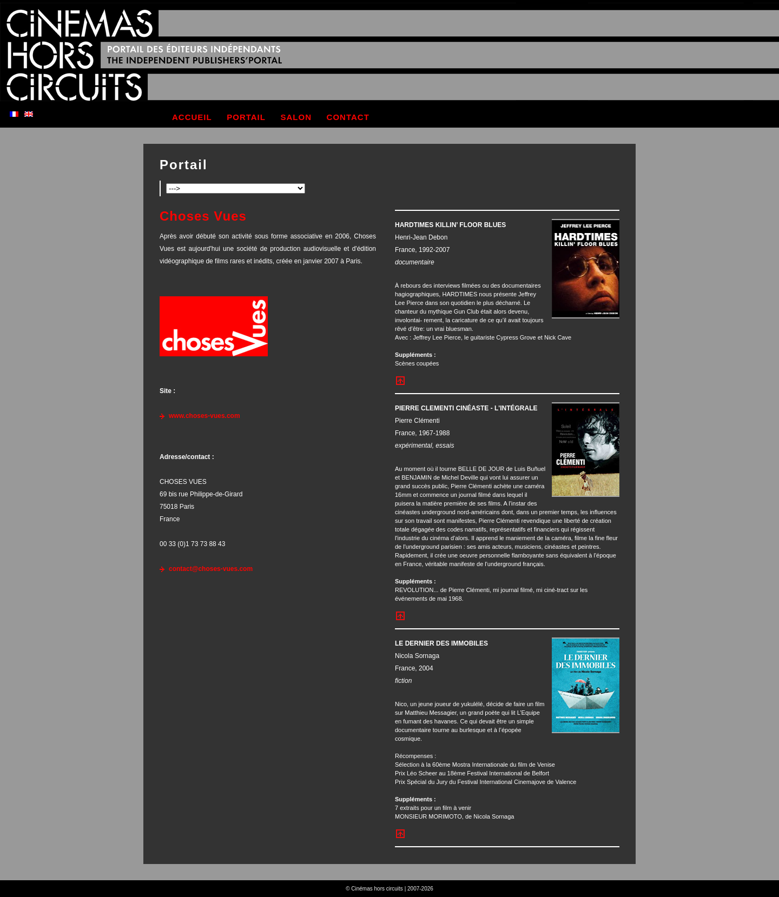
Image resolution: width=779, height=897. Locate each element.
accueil (192, 117)
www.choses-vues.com (204, 416)
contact (348, 117)
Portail (184, 164)
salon (296, 117)
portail (246, 117)
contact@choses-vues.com (211, 569)
